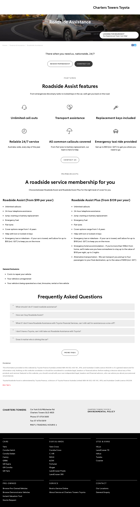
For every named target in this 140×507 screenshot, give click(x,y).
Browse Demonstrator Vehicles (16, 492)
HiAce (98, 453)
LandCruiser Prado (57, 470)
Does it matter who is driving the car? (30, 339)
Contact (101, 483)
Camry (5, 457)
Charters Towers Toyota (111, 7)
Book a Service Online (58, 488)
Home (4, 45)
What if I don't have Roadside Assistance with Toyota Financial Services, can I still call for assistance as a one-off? (64, 322)
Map (32, 424)
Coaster (99, 460)
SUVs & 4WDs (56, 441)
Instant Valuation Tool (12, 496)
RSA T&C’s (7, 385)
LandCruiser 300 (56, 474)
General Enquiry (103, 492)
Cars (5, 441)
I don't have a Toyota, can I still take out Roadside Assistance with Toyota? (47, 331)
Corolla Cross (55, 450)
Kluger (52, 467)
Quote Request (9, 500)
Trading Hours (46, 424)
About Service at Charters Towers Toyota (67, 492)
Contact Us (83, 63)
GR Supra (7, 463)
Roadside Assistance (35, 45)
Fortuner (53, 463)
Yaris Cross (54, 446)
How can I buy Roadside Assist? (28, 314)
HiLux (98, 446)
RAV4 (51, 457)
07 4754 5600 (43, 416)
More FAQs (70, 352)
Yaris (5, 446)
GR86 (5, 460)
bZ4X (51, 460)
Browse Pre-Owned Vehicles (15, 488)
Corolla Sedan (9, 453)
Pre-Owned (9, 483)
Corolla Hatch (9, 450)
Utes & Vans (103, 441)
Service (53, 483)
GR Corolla (7, 467)
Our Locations (102, 488)
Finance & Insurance (17, 45)
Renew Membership (60, 63)
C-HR (51, 453)
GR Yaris (6, 470)
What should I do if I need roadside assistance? (35, 306)
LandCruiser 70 (102, 450)
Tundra (99, 457)
